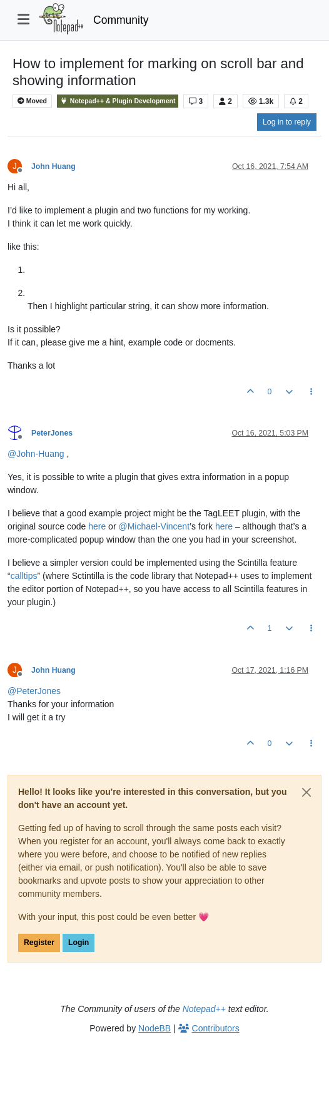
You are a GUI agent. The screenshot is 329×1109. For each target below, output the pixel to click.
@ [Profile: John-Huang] (36, 454)
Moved (32, 101)
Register (39, 942)
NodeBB (154, 1028)
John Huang (53, 166)
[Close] (306, 792)
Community (121, 20)
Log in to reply (287, 122)
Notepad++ (204, 1009)
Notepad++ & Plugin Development (118, 101)
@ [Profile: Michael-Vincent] (154, 526)
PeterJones (52, 433)
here (97, 526)
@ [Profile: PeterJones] (34, 691)
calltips (24, 576)
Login (78, 942)
